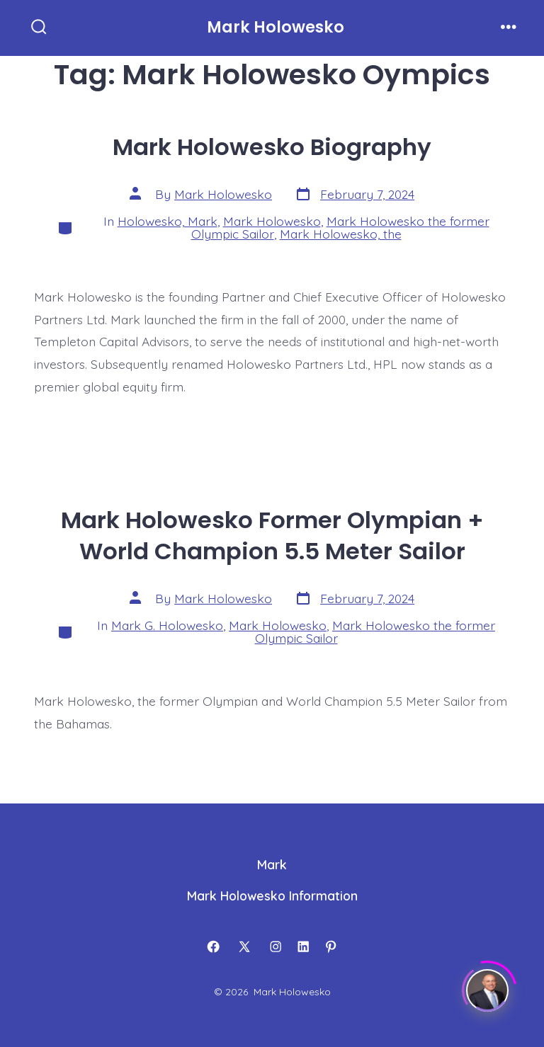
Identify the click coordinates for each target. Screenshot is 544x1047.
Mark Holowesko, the (341, 233)
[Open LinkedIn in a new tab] (303, 946)
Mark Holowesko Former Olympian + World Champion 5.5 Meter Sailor (272, 535)
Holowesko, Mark (167, 221)
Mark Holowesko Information (272, 895)
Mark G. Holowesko (167, 625)
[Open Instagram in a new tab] (276, 946)
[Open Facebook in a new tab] (213, 946)
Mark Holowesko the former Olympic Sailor (375, 631)
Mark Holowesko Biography (272, 147)
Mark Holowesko (223, 194)
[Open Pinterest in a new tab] (331, 946)
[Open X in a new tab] (244, 946)
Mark (272, 864)
